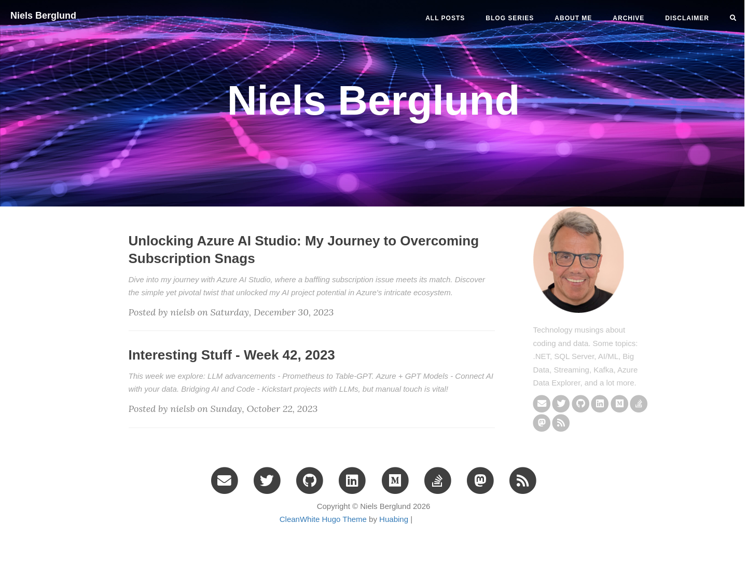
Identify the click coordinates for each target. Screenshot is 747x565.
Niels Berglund (43, 15)
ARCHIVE (628, 18)
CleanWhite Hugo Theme (323, 519)
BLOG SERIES (510, 18)
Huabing (393, 519)
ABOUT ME (573, 18)
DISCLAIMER (687, 18)
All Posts (445, 18)
